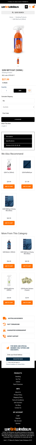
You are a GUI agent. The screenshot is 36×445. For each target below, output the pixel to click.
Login (18, 415)
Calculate (18, 119)
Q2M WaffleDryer (27, 172)
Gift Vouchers (18, 402)
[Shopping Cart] (33, 6)
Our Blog (18, 405)
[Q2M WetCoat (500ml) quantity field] (7, 91)
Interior (18, 382)
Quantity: (4, 87)
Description (9, 136)
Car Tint (18, 379)
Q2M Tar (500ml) (9, 172)
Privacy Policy (21, 364)
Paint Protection (18, 384)
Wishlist (18, 423)
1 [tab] (18, 66)
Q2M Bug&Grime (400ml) (9, 289)
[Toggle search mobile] (29, 6)
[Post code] (18, 113)
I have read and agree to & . (15, 363)
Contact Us (18, 408)
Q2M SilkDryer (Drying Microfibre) (8, 209)
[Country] (18, 107)
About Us (18, 392)
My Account (17, 421)
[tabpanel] (18, 60)
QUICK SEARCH (18, 12)
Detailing (18, 376)
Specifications (10, 141)
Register (18, 418)
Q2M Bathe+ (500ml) (9, 252)
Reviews (13, 145)
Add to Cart (9, 186)
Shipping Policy (18, 397)
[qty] (18, 100)
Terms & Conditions (11, 364)
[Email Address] (18, 354)
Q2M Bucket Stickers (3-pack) (27, 289)
